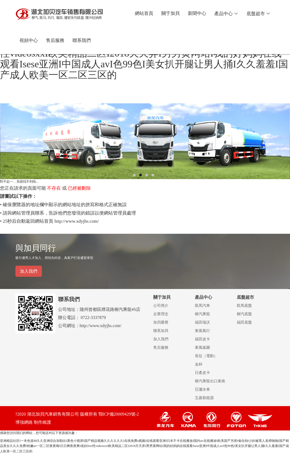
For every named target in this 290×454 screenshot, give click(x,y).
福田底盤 (244, 322)
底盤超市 (258, 13)
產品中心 (226, 13)
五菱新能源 (204, 398)
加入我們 (28, 271)
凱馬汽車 (202, 306)
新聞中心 (197, 13)
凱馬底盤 (244, 306)
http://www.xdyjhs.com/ (76, 221)
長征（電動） (206, 356)
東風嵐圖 (202, 348)
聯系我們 (81, 40)
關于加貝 (170, 13)
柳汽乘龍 (202, 314)
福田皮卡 (202, 339)
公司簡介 (160, 306)
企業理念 (160, 314)
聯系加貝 (160, 331)
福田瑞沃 (202, 322)
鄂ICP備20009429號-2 (118, 414)
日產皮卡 (202, 373)
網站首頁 (144, 13)
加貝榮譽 (160, 322)
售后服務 (55, 40)
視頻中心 (28, 40)
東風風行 (202, 331)
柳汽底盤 (244, 314)
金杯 (198, 364)
